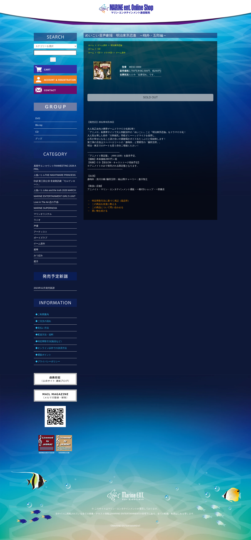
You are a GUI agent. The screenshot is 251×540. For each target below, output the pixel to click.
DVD (37, 118)
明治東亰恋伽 (116, 45)
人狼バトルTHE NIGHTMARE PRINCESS (55, 175)
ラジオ (37, 220)
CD (98, 49)
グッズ (38, 138)
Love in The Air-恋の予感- (46, 202)
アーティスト (40, 231)
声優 (36, 226)
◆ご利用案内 (42, 314)
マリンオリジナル (43, 214)
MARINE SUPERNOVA (45, 208)
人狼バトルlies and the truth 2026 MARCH (55, 190)
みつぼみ (38, 255)
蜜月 (36, 261)
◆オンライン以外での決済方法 (51, 348)
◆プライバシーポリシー (47, 361)
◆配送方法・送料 (44, 334)
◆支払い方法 (42, 328)
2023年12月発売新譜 (44, 288)
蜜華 (36, 249)
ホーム (91, 45)
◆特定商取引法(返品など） (49, 341)
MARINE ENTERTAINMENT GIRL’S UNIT (55, 196)
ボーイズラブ (40, 237)
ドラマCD (108, 53)
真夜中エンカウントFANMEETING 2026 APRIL (55, 167)
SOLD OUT (150, 97)
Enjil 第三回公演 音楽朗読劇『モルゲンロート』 (54, 183)
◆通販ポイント (43, 354)
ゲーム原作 (102, 45)
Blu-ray (38, 125)
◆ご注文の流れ (43, 321)
